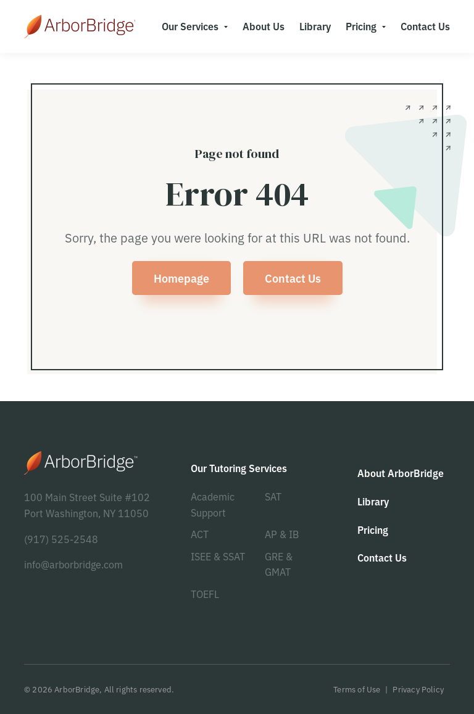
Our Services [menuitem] (190, 26)
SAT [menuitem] (273, 496)
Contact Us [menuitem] (425, 26)
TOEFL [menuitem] (205, 593)
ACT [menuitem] (200, 534)
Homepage (181, 278)
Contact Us (293, 278)
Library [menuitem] (315, 26)
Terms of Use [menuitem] (356, 689)
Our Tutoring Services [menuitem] (239, 468)
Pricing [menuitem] (361, 26)
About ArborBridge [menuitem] (400, 472)
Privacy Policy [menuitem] (418, 689)
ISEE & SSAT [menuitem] (218, 556)
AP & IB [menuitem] (282, 534)
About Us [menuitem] (264, 26)
